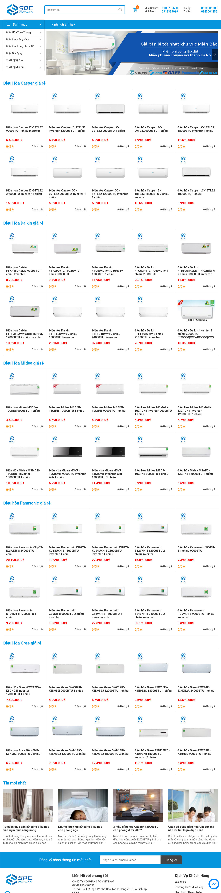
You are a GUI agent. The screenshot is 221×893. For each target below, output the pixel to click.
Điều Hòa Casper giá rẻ (24, 83)
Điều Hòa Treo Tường (18, 32)
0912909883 (209, 8)
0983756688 (170, 8)
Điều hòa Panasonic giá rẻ (26, 503)
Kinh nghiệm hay (63, 24)
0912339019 (170, 11)
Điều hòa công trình (17, 39)
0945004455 (209, 11)
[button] (215, 54)
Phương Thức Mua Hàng (189, 887)
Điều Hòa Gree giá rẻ (22, 643)
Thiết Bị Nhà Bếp (15, 67)
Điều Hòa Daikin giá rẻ (23, 223)
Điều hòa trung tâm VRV (20, 46)
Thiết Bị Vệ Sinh (15, 60)
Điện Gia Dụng (14, 53)
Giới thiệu (180, 882)
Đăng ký (171, 860)
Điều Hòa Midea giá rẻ (23, 363)
